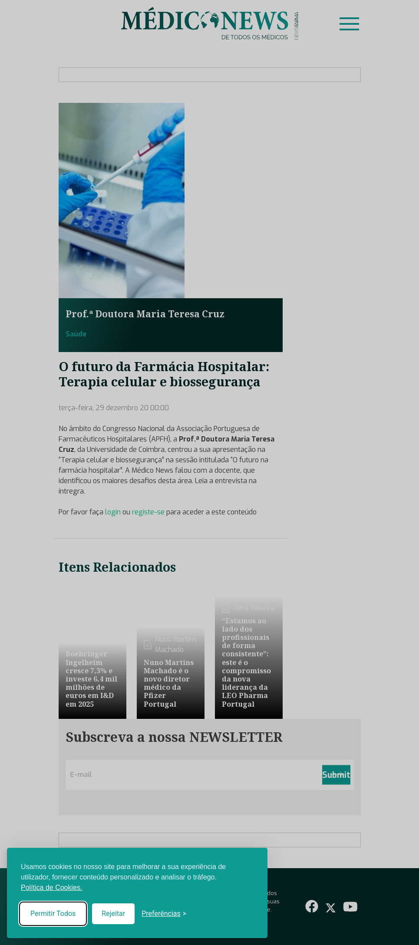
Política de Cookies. (51, 887)
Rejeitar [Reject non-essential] (113, 913)
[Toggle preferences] (164, 914)
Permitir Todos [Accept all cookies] (53, 913)
